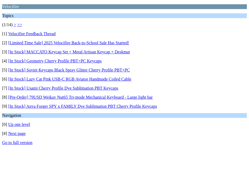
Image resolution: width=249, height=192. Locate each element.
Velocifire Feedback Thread (31, 33)
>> (19, 24)
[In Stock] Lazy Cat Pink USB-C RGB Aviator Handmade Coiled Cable (69, 79)
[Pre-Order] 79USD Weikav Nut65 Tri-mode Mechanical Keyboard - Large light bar (80, 97)
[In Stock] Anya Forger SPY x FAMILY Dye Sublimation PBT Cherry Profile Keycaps (82, 106)
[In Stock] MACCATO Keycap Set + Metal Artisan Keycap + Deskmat (69, 52)
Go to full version (17, 142)
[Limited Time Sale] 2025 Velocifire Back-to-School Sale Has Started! (68, 43)
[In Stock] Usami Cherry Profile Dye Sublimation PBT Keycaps (63, 88)
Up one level (19, 124)
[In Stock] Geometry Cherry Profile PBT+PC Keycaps (55, 61)
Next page (17, 133)
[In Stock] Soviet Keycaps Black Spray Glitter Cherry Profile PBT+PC (69, 70)
